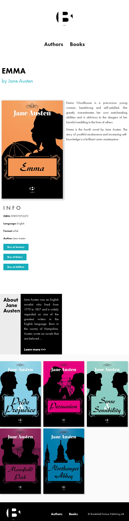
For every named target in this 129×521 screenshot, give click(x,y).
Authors (53, 44)
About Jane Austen (11, 305)
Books (77, 44)
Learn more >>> (35, 349)
